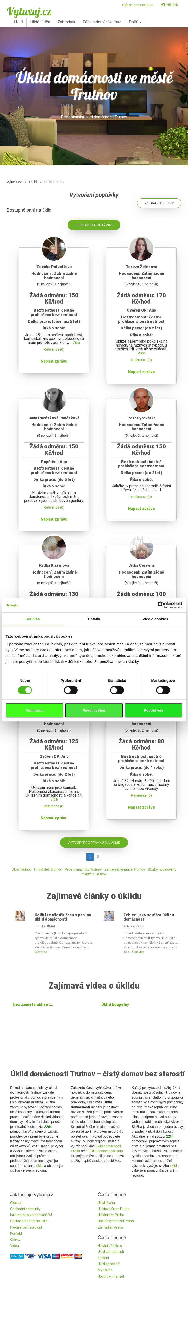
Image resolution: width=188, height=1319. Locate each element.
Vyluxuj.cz (29, 11)
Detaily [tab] (94, 619)
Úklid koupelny (115, 1004)
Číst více (41, 952)
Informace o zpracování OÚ (31, 1215)
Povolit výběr (94, 710)
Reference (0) (53, 349)
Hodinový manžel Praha (116, 1221)
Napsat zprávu (54, 361)
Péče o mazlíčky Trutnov (83, 869)
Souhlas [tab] (33, 619)
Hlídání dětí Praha (111, 1215)
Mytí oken (105, 1270)
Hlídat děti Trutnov (48, 869)
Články (15, 1239)
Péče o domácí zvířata (102, 22)
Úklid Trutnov (22, 869)
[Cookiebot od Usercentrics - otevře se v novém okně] (161, 605)
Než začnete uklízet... (33, 1004)
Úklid (18, 22)
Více (76, 342)
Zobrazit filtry (159, 203)
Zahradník (66, 22)
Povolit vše (153, 710)
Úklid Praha (106, 1203)
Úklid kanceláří (109, 1264)
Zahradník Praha (110, 1227)
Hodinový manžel (111, 1276)
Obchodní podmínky (25, 1209)
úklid (39, 1166)
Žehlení (103, 1258)
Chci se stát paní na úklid (29, 1221)
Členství (16, 1203)
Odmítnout (34, 710)
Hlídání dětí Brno (110, 1246)
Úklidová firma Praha (113, 1209)
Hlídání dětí (40, 22)
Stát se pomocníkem (137, 5)
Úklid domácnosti (111, 1252)
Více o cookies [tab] (155, 619)
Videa (14, 1246)
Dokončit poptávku (94, 225)
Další (135, 22)
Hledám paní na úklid (26, 1227)
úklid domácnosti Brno (106, 1151)
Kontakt (16, 1233)
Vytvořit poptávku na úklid (94, 842)
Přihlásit (169, 5)
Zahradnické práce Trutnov (124, 869)
